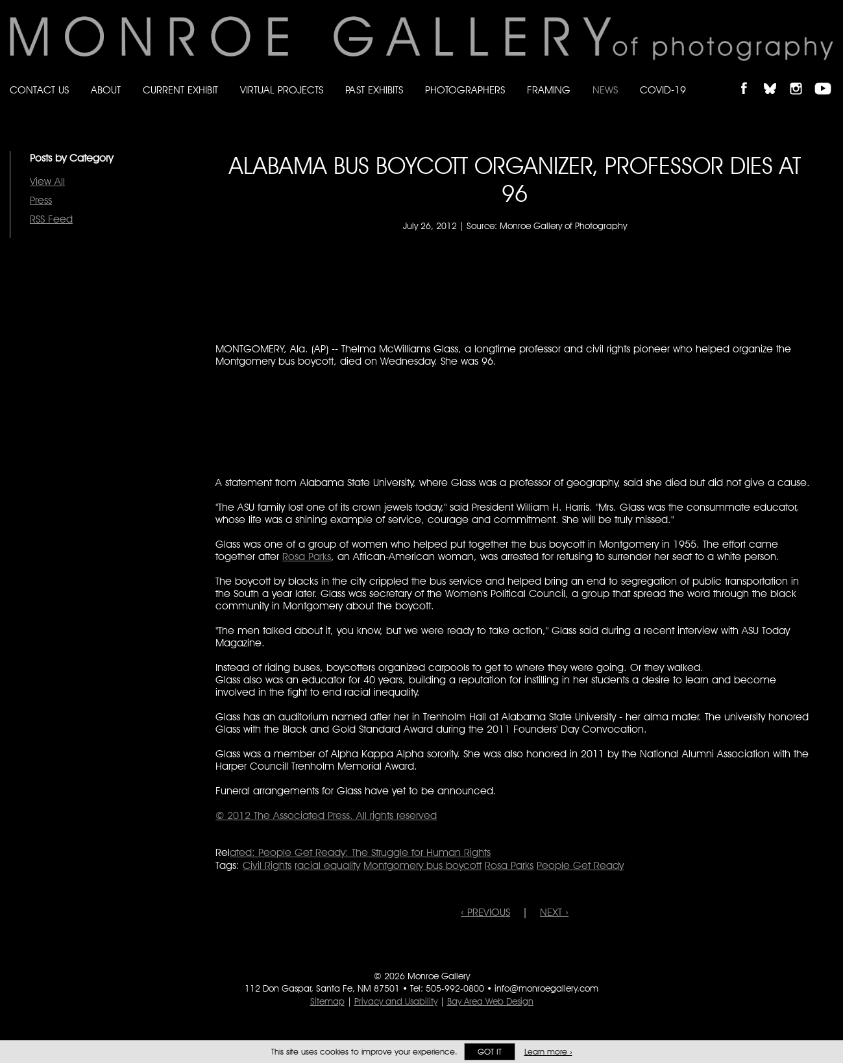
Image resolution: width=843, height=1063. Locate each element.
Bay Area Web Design (490, 1001)
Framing (548, 90)
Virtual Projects (281, 90)
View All (47, 181)
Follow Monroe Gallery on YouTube (827, 77)
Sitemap (327, 1001)
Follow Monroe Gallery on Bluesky (776, 77)
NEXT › (554, 912)
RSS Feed (51, 219)
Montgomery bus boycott (422, 865)
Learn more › (548, 1052)
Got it (490, 1052)
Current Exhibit (180, 90)
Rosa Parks (306, 556)
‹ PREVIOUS (485, 912)
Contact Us (39, 90)
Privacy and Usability (395, 1001)
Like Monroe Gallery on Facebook (749, 77)
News (605, 90)
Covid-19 (663, 90)
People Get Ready (580, 865)
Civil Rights (267, 865)
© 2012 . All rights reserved (326, 815)
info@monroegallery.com (546, 988)
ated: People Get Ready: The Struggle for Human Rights (360, 852)
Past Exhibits (374, 90)
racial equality (327, 865)
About (106, 90)
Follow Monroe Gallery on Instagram (801, 77)
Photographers (465, 90)
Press (41, 200)
